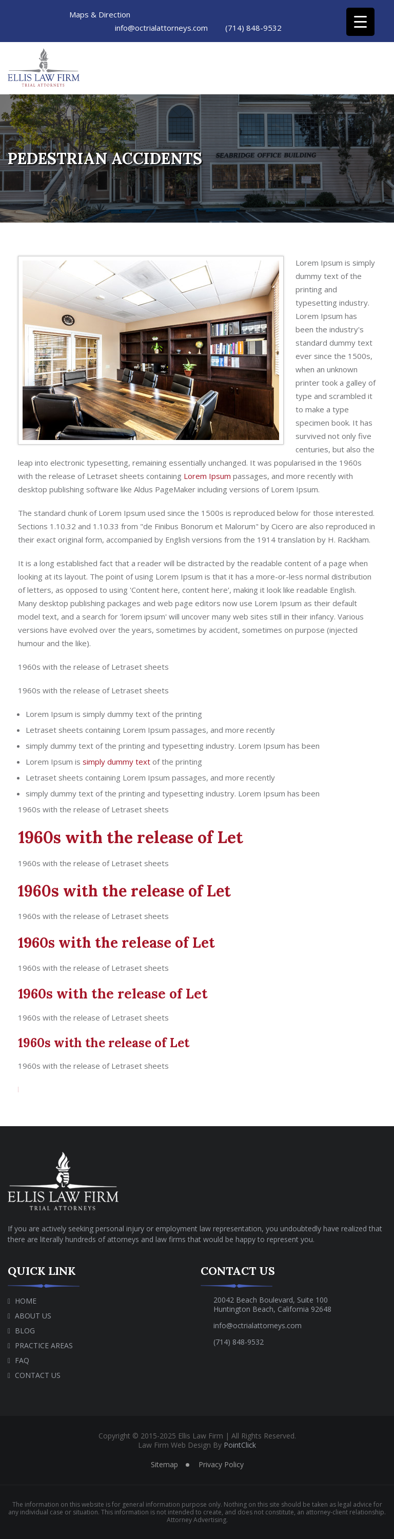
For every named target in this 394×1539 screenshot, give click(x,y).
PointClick (240, 1445)
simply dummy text (116, 761)
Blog (25, 1330)
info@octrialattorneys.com (160, 28)
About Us (33, 1316)
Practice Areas (44, 1345)
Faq (22, 1360)
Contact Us (38, 1375)
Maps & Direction (99, 14)
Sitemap (164, 1464)
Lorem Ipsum (207, 476)
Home (25, 1301)
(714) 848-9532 (252, 28)
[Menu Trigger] (360, 22)
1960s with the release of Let (130, 837)
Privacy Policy (221, 1464)
